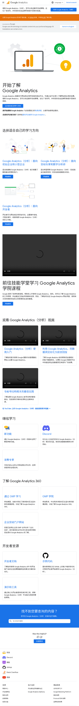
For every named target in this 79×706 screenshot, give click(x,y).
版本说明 (5, 695)
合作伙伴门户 (57, 688)
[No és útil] (41, 637)
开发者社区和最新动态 (35, 688)
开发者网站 (6, 692)
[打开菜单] (3, 2)
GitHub (31, 17)
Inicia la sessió (71, 2)
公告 (44, 17)
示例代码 (47, 561)
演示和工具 (10, 587)
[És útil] (38, 637)
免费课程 (38, 111)
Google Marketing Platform (62, 692)
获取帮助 (5, 698)
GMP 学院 (48, 496)
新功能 (8, 434)
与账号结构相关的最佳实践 (19, 391)
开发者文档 (10, 561)
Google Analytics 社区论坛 (36, 692)
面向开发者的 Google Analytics (33, 115)
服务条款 (56, 695)
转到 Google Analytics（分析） (63, 10)
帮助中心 (5, 688)
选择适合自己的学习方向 (13, 106)
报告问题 (5, 702)
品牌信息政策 (57, 702)
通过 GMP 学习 (12, 496)
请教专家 (9, 459)
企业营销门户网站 (14, 522)
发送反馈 (39, 641)
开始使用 (8, 177)
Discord (46, 434)
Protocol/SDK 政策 (59, 698)
